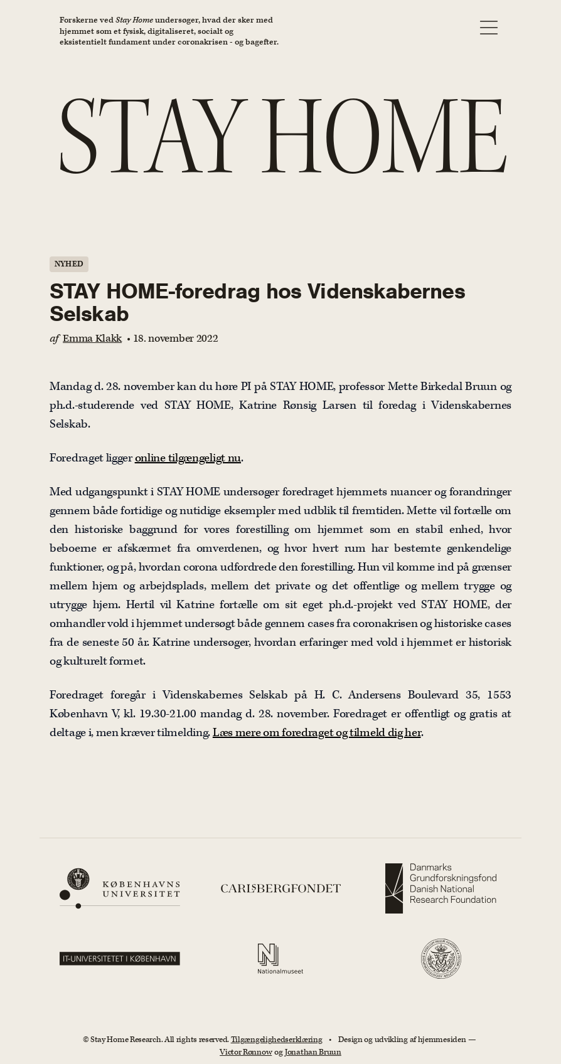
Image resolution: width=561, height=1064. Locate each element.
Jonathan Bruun (313, 1052)
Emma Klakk (92, 338)
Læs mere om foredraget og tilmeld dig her (317, 732)
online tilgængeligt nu (188, 458)
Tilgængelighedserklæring (277, 1040)
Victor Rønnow (246, 1052)
